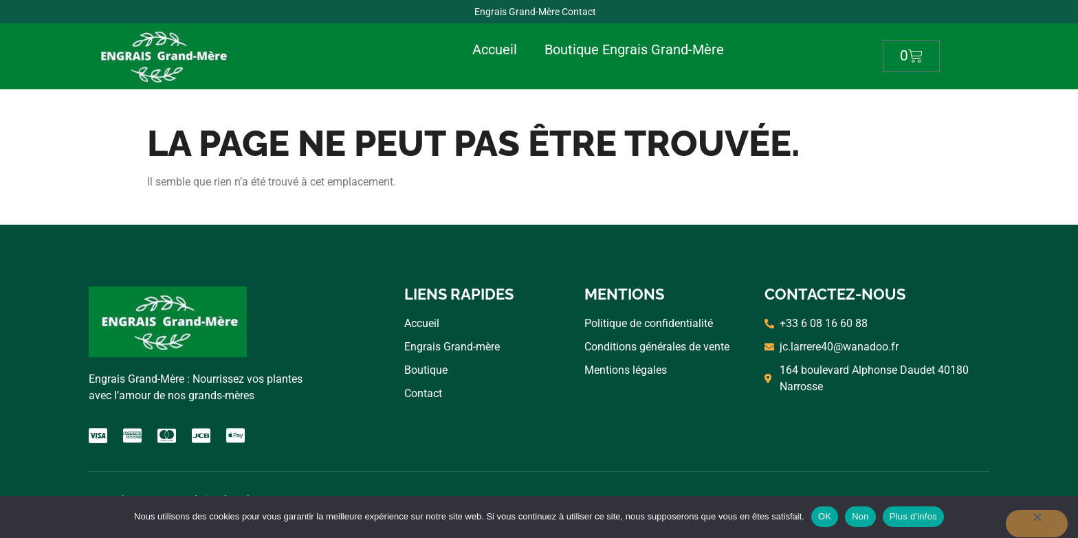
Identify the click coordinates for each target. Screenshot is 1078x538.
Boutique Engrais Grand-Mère (634, 49)
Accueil (494, 49)
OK (824, 516)
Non (860, 516)
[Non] (1037, 523)
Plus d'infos (913, 516)
